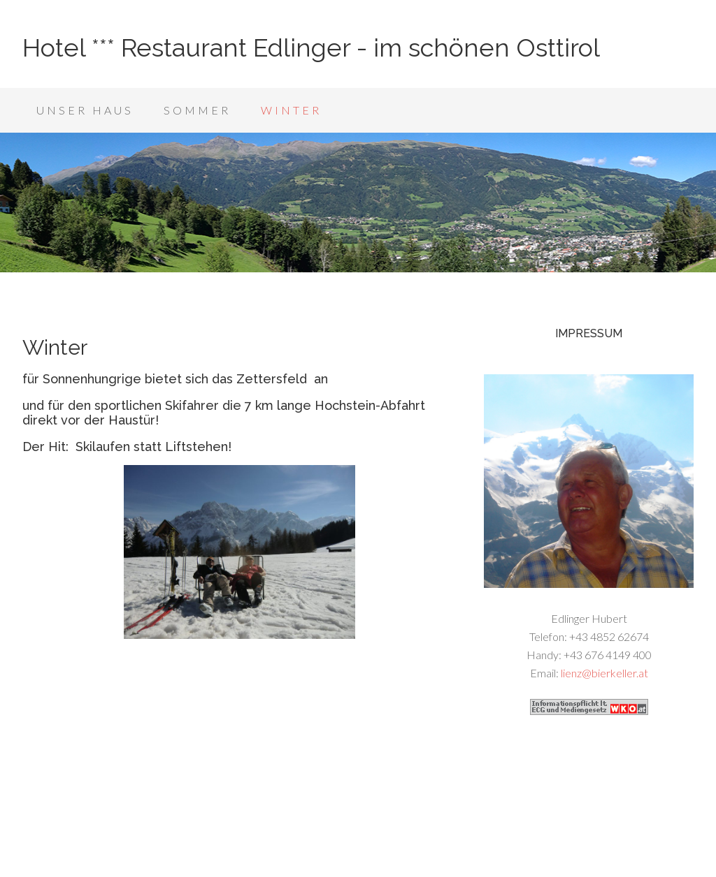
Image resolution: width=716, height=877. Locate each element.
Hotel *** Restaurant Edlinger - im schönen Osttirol (311, 47)
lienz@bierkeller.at (604, 672)
